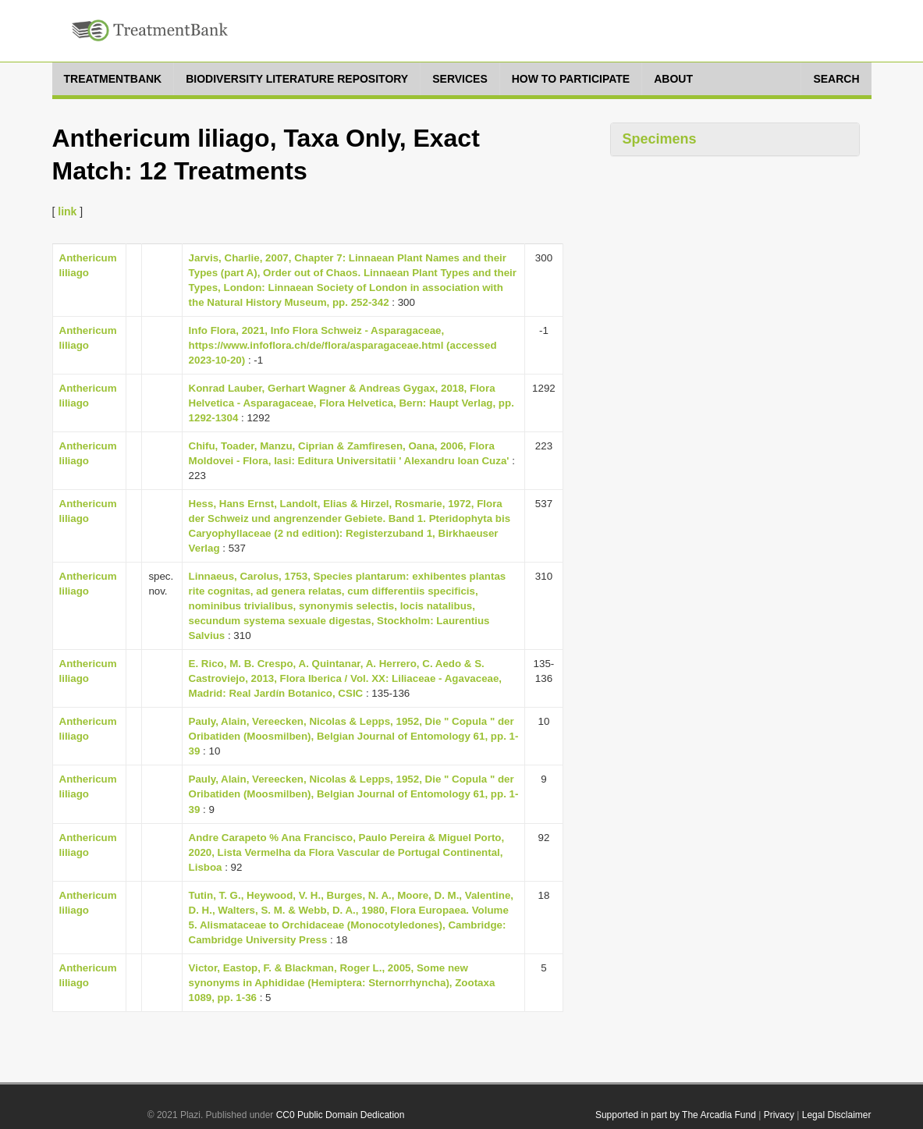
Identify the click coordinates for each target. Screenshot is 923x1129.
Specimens (660, 139)
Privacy (779, 1114)
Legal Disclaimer (837, 1114)
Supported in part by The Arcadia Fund (675, 1114)
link (67, 211)
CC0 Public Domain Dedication (340, 1114)
